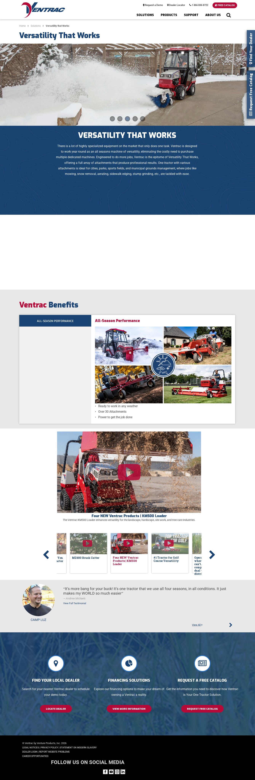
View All (197, 624)
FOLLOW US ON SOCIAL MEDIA (203, 743)
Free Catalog (225, 5)
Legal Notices (30, 747)
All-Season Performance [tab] (55, 321)
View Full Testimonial (74, 603)
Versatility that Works (57, 25)
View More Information (129, 708)
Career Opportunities (35, 756)
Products (169, 15)
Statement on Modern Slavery (78, 747)
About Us (213, 15)
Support (191, 15)
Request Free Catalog (202, 708)
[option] (129, 476)
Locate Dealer (56, 708)
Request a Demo (153, 5)
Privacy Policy (49, 747)
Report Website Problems (54, 751)
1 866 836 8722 (198, 5)
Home (22, 25)
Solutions (145, 15)
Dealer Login (30, 751)
